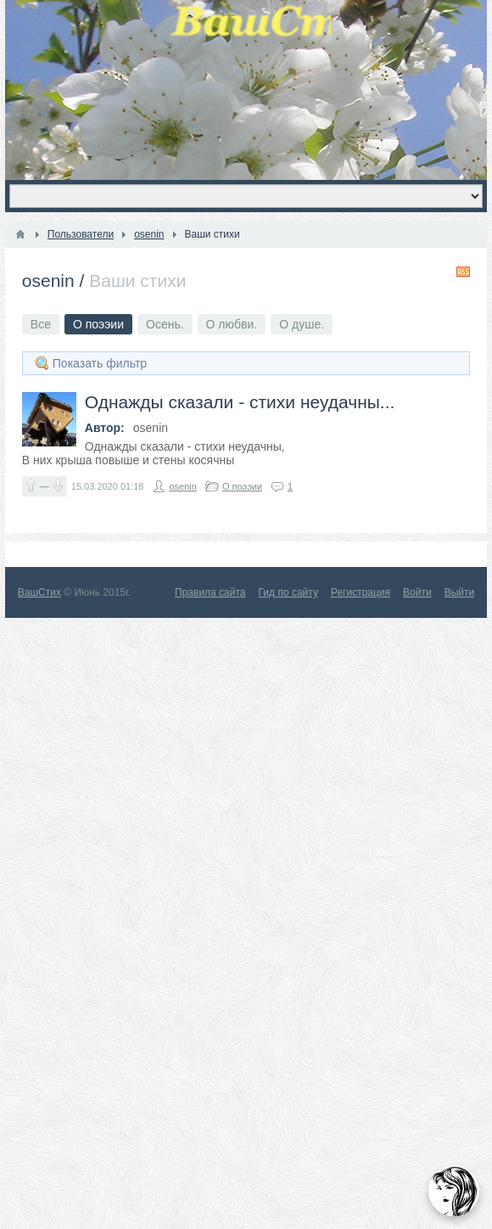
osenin (48, 280)
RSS (463, 271)
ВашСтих (39, 592)
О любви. (232, 324)
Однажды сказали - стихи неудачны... (240, 402)
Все (41, 324)
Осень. (165, 324)
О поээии (242, 486)
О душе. (301, 324)
